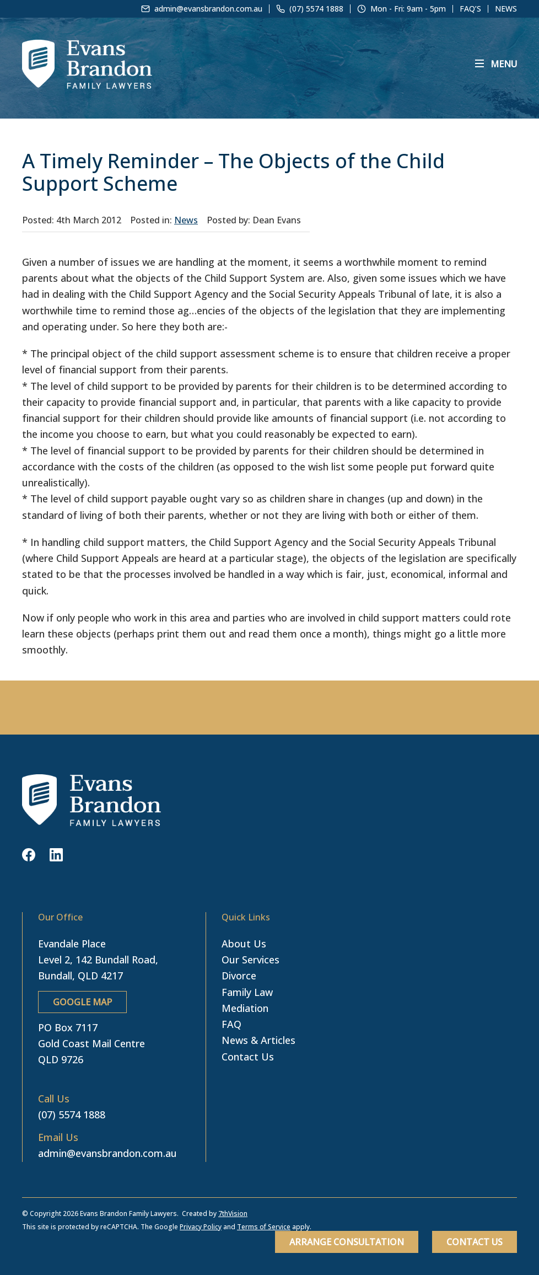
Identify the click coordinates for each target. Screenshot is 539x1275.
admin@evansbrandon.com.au (107, 1153)
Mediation (245, 1008)
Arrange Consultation (346, 1242)
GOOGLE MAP (82, 1002)
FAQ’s (470, 9)
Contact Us (474, 1242)
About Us (244, 943)
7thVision (232, 1213)
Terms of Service (263, 1226)
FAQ (231, 1024)
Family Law (247, 992)
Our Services (250, 959)
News (506, 9)
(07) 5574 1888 (71, 1114)
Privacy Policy (201, 1226)
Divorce (239, 975)
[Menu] (496, 64)
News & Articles (258, 1040)
